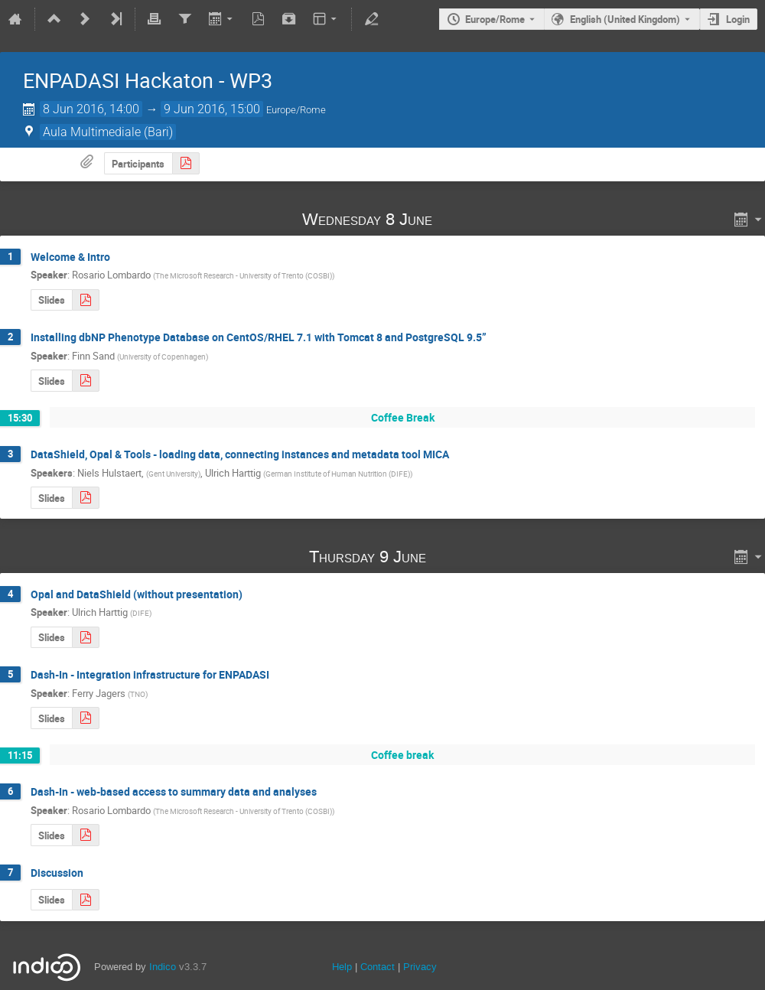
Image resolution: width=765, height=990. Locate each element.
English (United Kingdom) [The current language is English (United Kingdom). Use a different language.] (625, 19)
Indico (162, 966)
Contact (377, 966)
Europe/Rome (495, 19)
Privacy (420, 966)
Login (738, 19)
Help (342, 966)
